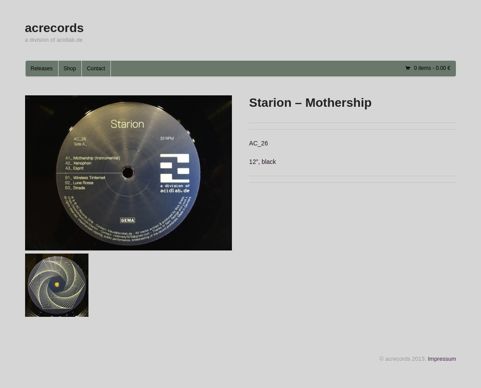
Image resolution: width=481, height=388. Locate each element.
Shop (70, 68)
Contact (96, 68)
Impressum (442, 358)
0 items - (432, 68)
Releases (42, 68)
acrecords (54, 28)
